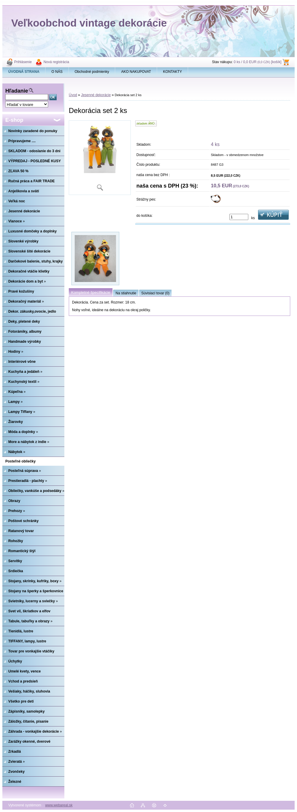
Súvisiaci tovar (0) (155, 293)
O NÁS (56, 72)
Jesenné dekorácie (96, 95)
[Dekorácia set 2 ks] (99, 158)
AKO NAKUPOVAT (136, 72)
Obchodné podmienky (92, 72)
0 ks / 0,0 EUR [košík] (257, 62)
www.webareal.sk (59, 805)
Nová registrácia (56, 62)
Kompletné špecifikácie (90, 292)
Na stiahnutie (125, 293)
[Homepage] (23, 71)
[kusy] (238, 217)
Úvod (73, 95)
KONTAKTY (172, 72)
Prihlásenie (23, 62)
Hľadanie (16, 91)
